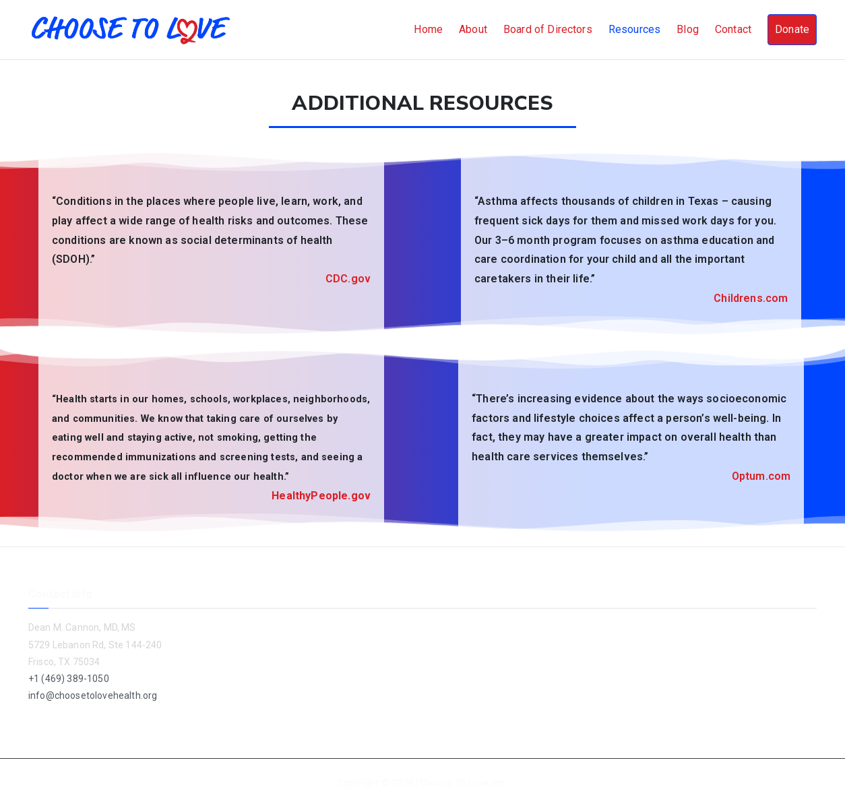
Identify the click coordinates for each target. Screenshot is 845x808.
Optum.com (761, 476)
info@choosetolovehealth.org (92, 695)
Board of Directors (547, 29)
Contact (733, 29)
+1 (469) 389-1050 (68, 678)
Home (428, 29)
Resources (634, 29)
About (473, 29)
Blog (688, 29)
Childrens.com (751, 298)
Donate (792, 29)
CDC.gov (348, 278)
